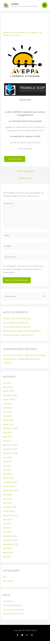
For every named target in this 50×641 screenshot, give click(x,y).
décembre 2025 (10, 395)
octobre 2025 (9, 399)
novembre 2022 (10, 482)
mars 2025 (7, 416)
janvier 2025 (8, 424)
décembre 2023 (10, 445)
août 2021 (7, 519)
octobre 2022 (9, 486)
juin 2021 (7, 523)
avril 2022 (7, 499)
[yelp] (32, 635)
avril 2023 (7, 470)
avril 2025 (7, 412)
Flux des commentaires (13, 609)
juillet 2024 (8, 437)
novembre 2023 (10, 449)
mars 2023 (7, 474)
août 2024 (7, 432)
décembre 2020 (10, 536)
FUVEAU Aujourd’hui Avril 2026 (17, 318)
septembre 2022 (10, 490)
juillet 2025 (8, 408)
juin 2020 (7, 557)
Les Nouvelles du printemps (15, 323)
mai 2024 (7, 441)
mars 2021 (7, 532)
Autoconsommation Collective (16, 327)
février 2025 (8, 420)
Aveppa (14, 4)
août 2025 (7, 404)
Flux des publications (12, 605)
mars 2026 (7, 387)
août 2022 (7, 495)
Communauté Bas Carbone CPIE (18, 335)
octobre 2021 (9, 511)
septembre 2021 (10, 515)
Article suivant (25, 178)
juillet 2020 (8, 552)
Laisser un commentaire (14, 32)
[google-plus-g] (28, 635)
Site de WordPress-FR (13, 614)
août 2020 (7, 548)
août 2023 (7, 457)
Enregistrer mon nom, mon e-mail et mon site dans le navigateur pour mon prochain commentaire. (23, 269)
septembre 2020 (10, 544)
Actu (5, 577)
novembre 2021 (10, 507)
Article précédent (25, 171)
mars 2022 (7, 503)
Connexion (8, 601)
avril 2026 (7, 383)
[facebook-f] (18, 635)
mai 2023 (7, 466)
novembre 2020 (10, 540)
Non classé (31, 32)
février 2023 (8, 478)
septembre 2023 (10, 453)
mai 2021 (7, 528)
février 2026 (8, 391)
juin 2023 (7, 461)
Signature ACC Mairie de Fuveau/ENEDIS (22, 331)
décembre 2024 (10, 428)
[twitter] (23, 635)
